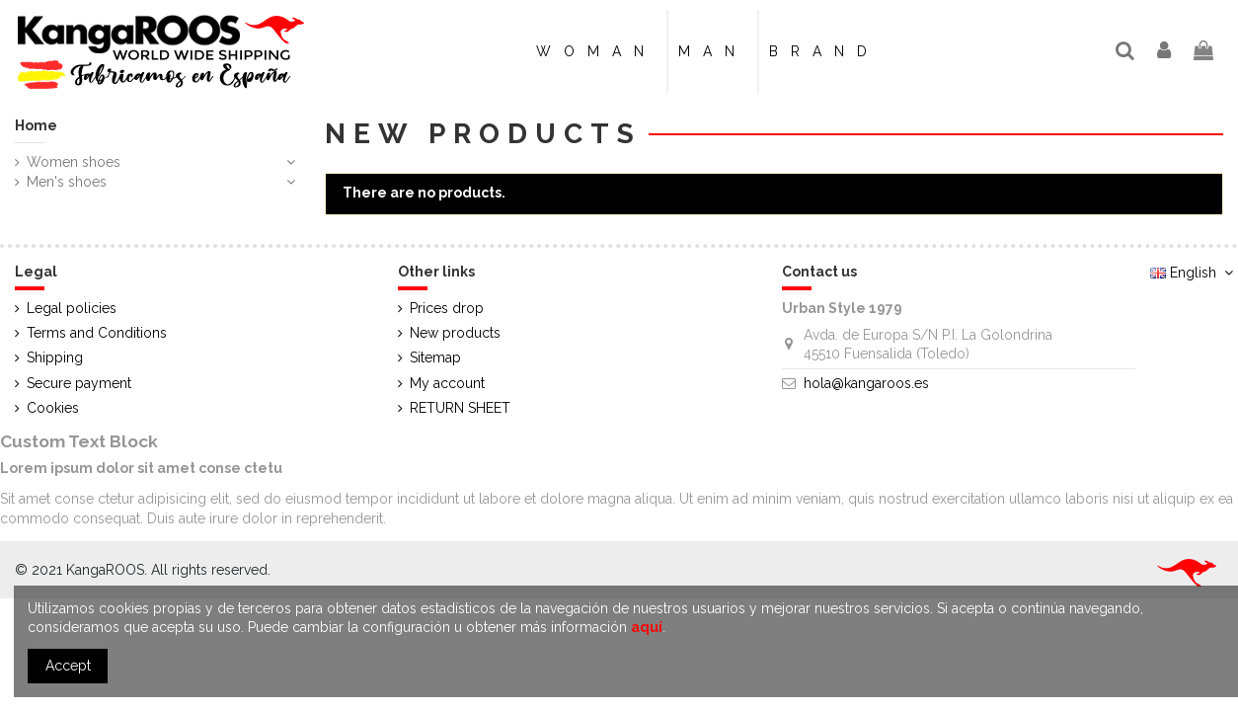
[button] (823, 51)
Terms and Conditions (97, 333)
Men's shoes (67, 182)
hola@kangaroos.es (866, 383)
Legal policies (71, 308)
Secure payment (79, 383)
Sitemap (435, 357)
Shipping (55, 357)
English (1194, 272)
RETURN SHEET (460, 408)
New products (455, 333)
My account (447, 383)
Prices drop (447, 308)
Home (36, 125)
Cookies (53, 408)
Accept (68, 665)
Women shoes (73, 162)
